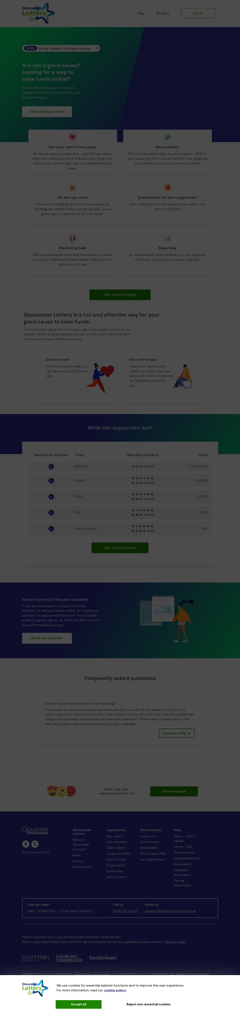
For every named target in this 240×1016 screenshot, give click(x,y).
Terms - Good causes (184, 838)
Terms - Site (183, 846)
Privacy (78, 861)
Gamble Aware (175, 942)
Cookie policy (83, 866)
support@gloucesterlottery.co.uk (170, 911)
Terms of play (184, 852)
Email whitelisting (186, 858)
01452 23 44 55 (125, 911)
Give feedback (174, 791)
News (77, 855)
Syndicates (114, 871)
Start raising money (47, 111)
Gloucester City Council (92, 973)
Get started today (120, 294)
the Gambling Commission (189, 973)
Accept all (78, 1004)
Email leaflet (149, 847)
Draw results (116, 865)
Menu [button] (163, 13)
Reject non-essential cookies (149, 1004)
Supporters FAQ (118, 853)
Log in (198, 13)
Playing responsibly (182, 882)
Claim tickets (116, 847)
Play (141, 13)
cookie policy (115, 990)
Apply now (148, 836)
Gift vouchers (116, 842)
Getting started (152, 859)
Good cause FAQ (153, 853)
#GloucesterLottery (36, 852)
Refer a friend (116, 877)
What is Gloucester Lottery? (81, 845)
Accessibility (183, 864)
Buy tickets (114, 836)
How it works (116, 859)
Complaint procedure (182, 872)
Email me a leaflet (47, 638)
